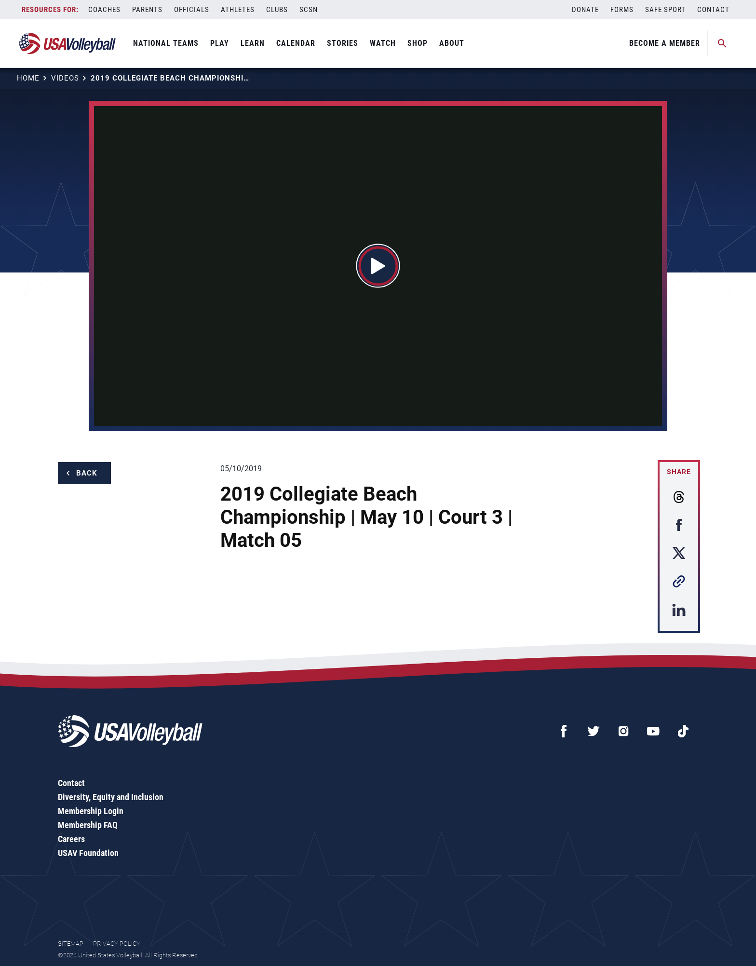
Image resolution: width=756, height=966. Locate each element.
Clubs (277, 9)
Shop (417, 43)
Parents (147, 9)
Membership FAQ (88, 825)
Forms (622, 9)
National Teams (166, 43)
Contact (713, 9)
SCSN (308, 9)
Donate (585, 9)
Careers (71, 839)
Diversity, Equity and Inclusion (110, 797)
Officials (191, 9)
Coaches (104, 9)
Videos (65, 78)
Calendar (295, 43)
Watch (383, 43)
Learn (253, 43)
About (451, 43)
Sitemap (70, 943)
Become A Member (664, 43)
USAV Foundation (88, 853)
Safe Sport (665, 9)
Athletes (238, 9)
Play (219, 43)
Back (86, 473)
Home (28, 78)
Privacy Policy (116, 943)
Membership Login (90, 811)
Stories (342, 43)
